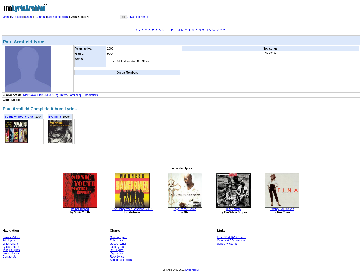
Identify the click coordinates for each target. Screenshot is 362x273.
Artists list (17, 16)
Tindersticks (90, 95)
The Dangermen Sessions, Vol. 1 (132, 209)
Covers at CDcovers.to (231, 240)
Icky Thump (233, 209)
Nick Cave (29, 95)
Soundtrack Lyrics (121, 259)
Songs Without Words (19, 116)
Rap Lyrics (116, 253)
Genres (40, 16)
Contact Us (9, 256)
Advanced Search (138, 16)
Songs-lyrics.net (227, 243)
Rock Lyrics (117, 256)
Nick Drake (44, 95)
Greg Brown (59, 95)
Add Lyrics (9, 240)
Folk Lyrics (116, 240)
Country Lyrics (118, 237)
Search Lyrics (11, 253)
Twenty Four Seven (282, 209)
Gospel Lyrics (118, 243)
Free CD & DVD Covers (231, 237)
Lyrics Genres (11, 247)
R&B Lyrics (117, 250)
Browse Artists (11, 237)
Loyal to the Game (185, 209)
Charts (29, 16)
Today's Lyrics (11, 250)
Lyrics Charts (11, 243)
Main (6, 16)
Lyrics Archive (192, 270)
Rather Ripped (80, 209)
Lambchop (75, 95)
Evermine (54, 116)
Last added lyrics (57, 16)
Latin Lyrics (117, 247)
